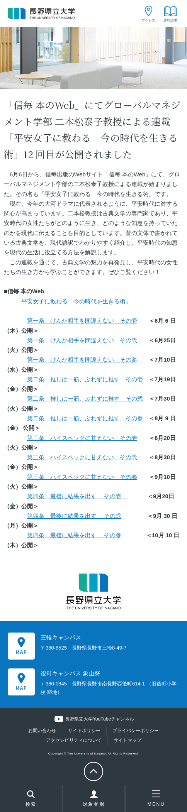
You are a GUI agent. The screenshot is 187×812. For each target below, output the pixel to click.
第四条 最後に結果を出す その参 (74, 535)
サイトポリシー (84, 730)
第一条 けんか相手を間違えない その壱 (82, 321)
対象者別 (94, 800)
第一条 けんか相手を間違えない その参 (82, 360)
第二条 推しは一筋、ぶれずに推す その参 (85, 418)
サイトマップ (127, 740)
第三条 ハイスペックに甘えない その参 (82, 477)
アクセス (148, 20)
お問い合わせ (42, 730)
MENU (156, 798)
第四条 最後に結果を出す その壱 (77, 496)
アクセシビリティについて (74, 740)
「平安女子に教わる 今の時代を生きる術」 (73, 301)
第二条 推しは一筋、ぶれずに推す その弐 (85, 399)
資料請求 (170, 20)
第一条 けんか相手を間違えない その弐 (82, 340)
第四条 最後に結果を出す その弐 (74, 516)
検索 (31, 799)
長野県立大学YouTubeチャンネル (99, 719)
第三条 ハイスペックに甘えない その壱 (82, 438)
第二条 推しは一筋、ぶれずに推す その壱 (85, 379)
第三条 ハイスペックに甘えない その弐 (82, 457)
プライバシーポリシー (135, 730)
